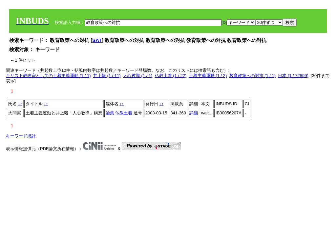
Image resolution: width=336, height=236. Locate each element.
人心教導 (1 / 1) (138, 75)
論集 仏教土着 (119, 112)
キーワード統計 (21, 135)
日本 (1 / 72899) (293, 75)
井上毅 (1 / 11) (107, 75)
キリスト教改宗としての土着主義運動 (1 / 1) (48, 75)
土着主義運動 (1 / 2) (208, 75)
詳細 (193, 112)
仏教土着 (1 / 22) (171, 75)
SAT (97, 40)
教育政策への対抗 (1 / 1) (252, 75)
